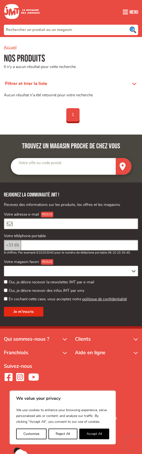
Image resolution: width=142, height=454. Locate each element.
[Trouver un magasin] (123, 166)
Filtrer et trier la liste (26, 84)
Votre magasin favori (21, 262)
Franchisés (16, 352)
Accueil (10, 47)
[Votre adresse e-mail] (71, 223)
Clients (83, 339)
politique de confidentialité (104, 299)
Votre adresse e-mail (21, 214)
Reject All (63, 434)
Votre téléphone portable (25, 236)
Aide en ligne (90, 352)
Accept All (94, 434)
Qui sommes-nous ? (26, 339)
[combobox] (71, 30)
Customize (31, 434)
